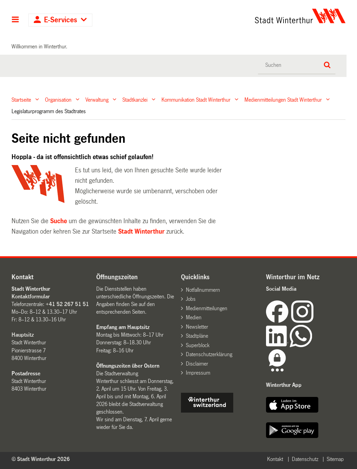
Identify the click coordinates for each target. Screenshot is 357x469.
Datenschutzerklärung (209, 354)
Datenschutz (305, 459)
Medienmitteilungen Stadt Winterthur (283, 99)
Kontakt (275, 459)
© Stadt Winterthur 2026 (41, 459)
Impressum (198, 373)
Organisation (58, 99)
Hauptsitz (23, 335)
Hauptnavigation (16, 20)
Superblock (198, 345)
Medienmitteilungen (206, 308)
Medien (194, 317)
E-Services (60, 20)
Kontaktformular (31, 296)
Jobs (191, 299)
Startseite (21, 99)
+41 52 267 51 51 (67, 304)
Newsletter (197, 327)
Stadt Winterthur (141, 231)
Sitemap (335, 459)
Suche (58, 221)
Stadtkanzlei (134, 99)
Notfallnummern (203, 290)
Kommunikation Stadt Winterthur (195, 99)
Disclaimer (197, 364)
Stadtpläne (197, 336)
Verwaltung (96, 99)
